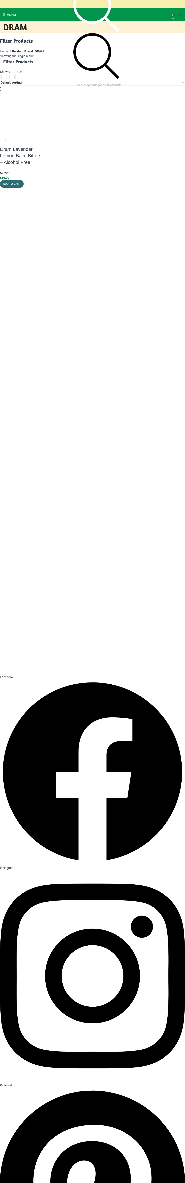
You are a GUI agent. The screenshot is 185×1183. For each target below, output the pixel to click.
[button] (12, 184)
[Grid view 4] (15, 77)
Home (4, 51)
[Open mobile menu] (9, 14)
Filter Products (18, 61)
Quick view (5, 140)
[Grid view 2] (6, 77)
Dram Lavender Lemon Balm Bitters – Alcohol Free (20, 156)
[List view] (1, 77)
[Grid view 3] (10, 77)
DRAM (4, 172)
